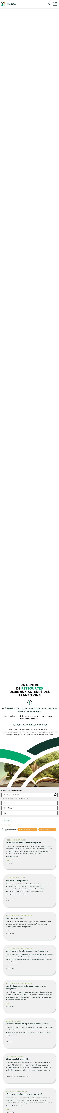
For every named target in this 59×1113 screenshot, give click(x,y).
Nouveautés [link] (7, 825)
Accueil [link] (3, 790)
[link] (8, 4)
